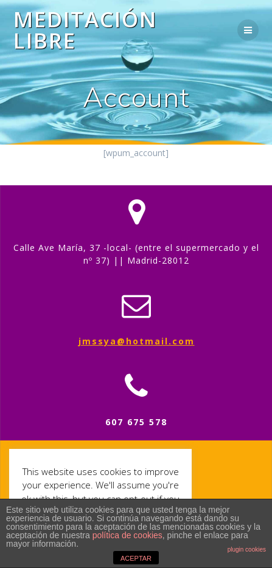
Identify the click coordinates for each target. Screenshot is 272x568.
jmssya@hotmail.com (136, 341)
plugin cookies (247, 549)
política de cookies (127, 535)
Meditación (85, 30)
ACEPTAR (136, 558)
